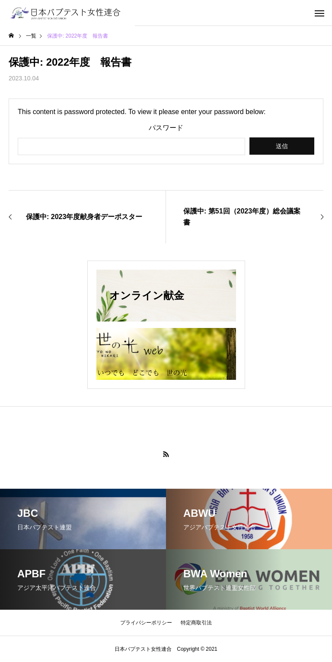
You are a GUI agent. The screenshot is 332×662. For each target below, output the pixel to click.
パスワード (166, 127)
